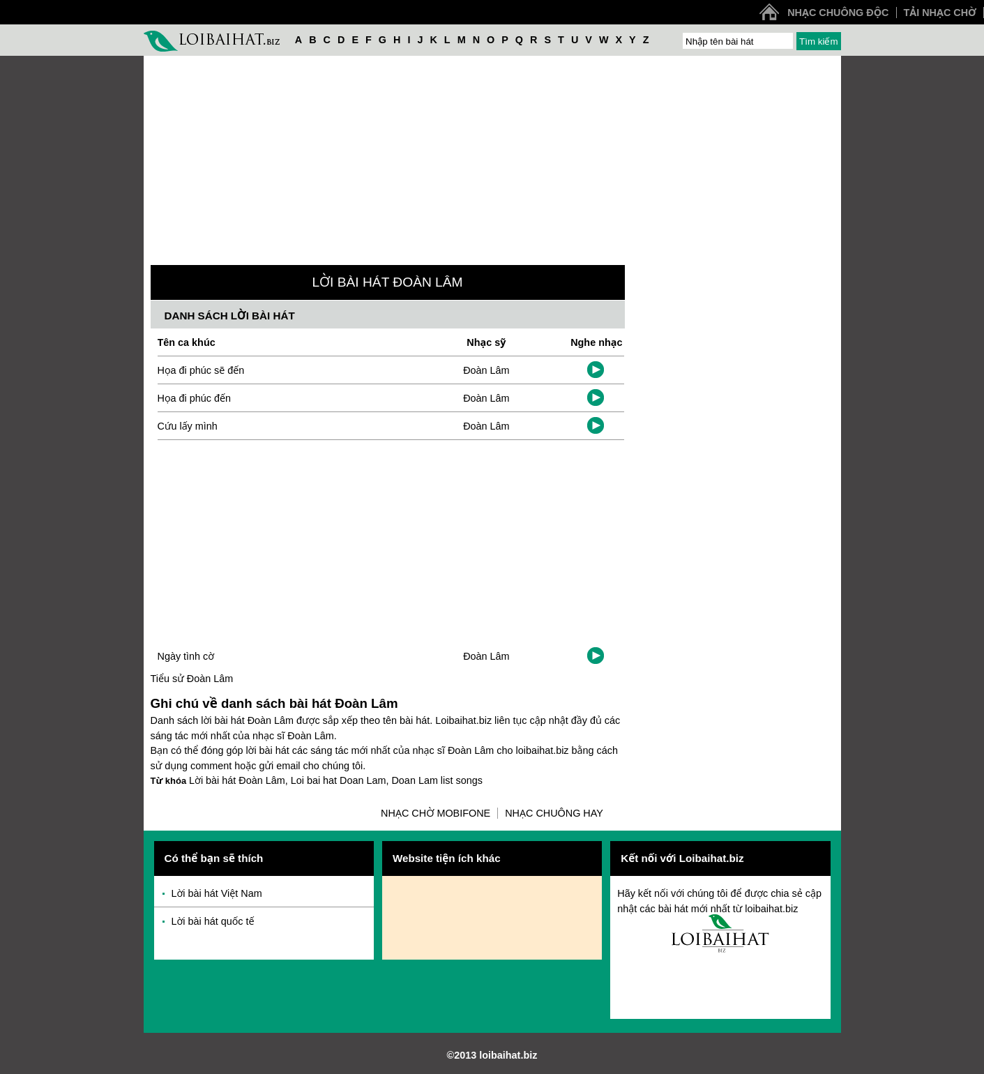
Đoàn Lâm (486, 370)
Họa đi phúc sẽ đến (201, 370)
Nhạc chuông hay (554, 813)
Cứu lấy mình (188, 426)
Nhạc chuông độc (837, 12)
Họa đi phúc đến (195, 398)
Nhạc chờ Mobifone (435, 813)
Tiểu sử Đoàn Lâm (192, 678)
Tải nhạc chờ (940, 12)
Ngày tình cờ (186, 656)
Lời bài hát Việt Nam (217, 893)
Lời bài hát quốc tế (213, 921)
